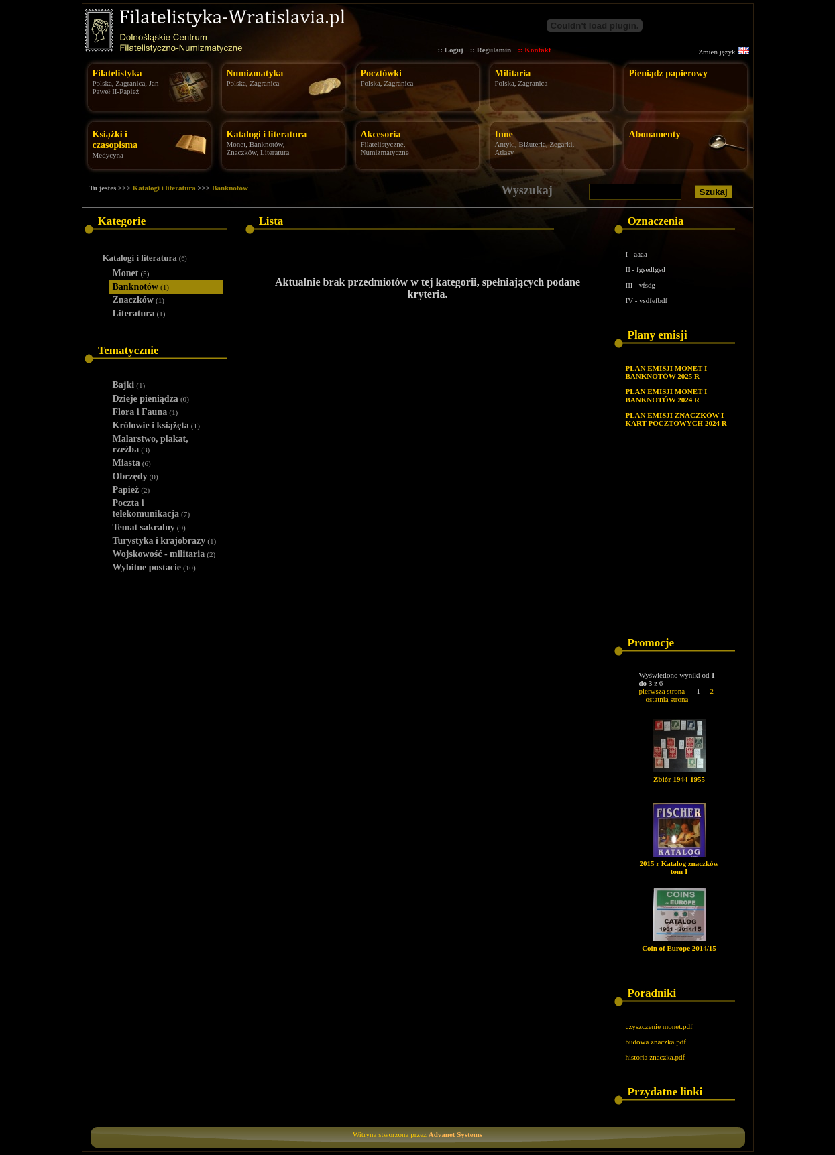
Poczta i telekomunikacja (151, 508)
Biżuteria (532, 144)
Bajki (129, 385)
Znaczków (242, 152)
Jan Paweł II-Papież (126, 87)
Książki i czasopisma (115, 139)
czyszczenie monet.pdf (659, 1026)
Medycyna (108, 155)
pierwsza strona (662, 691)
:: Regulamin (490, 50)
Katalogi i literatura (267, 134)
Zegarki (560, 144)
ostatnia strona (667, 699)
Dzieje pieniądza (151, 398)
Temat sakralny (149, 527)
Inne (504, 134)
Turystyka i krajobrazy (165, 541)
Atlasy (504, 152)
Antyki (505, 144)
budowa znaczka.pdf (656, 1042)
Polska (102, 83)
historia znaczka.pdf (655, 1057)
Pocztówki (381, 73)
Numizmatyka (255, 73)
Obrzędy (135, 476)
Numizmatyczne (385, 152)
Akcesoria (381, 134)
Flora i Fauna (145, 412)
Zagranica (130, 83)
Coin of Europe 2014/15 (679, 948)
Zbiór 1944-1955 (679, 779)
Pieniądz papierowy (668, 73)
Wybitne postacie (154, 567)
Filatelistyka (117, 73)
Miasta (132, 463)
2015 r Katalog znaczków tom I (678, 867)
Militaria (513, 73)
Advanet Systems (455, 1134)
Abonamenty (655, 134)
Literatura (274, 152)
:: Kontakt (534, 50)
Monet (236, 144)
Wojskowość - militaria (164, 554)
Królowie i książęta (156, 425)
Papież (131, 490)
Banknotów (266, 144)
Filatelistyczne (382, 144)
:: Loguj (450, 50)
